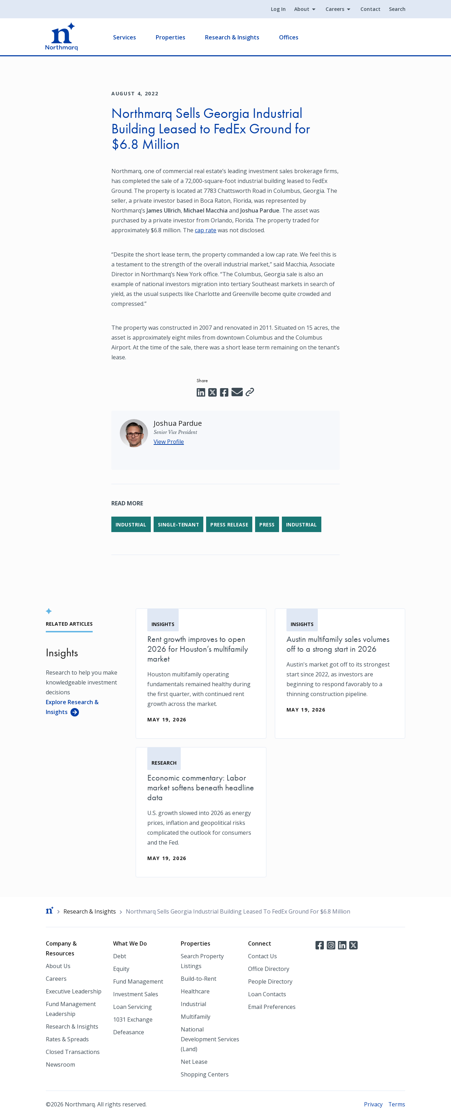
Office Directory (268, 969)
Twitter (353, 945)
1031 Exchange (133, 1019)
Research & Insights (232, 37)
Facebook (319, 945)
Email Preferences (272, 1007)
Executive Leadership (73, 991)
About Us (58, 966)
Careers (334, 9)
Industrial (131, 524)
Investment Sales (135, 994)
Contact (370, 9)
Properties (171, 37)
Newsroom (60, 1064)
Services (124, 37)
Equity (121, 969)
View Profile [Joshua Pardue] (169, 441)
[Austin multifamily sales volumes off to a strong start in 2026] (340, 668)
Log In (278, 9)
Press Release (231, 524)
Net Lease (194, 1062)
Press (270, 524)
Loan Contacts (267, 994)
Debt (119, 956)
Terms (396, 1104)
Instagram (331, 945)
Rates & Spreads (67, 1039)
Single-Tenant (179, 524)
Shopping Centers (205, 1074)
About (301, 9)
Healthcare (195, 991)
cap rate (205, 230)
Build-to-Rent (198, 979)
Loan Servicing (132, 1007)
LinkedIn (342, 945)
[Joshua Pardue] (178, 423)
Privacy (373, 1104)
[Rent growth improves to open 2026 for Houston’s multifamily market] (201, 673)
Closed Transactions (73, 1052)
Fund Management (138, 981)
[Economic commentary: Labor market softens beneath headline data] (201, 812)
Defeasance (128, 1032)
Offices (289, 37)
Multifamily (195, 1017)
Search (397, 9)
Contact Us (262, 956)
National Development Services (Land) (210, 1039)
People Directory (270, 981)
